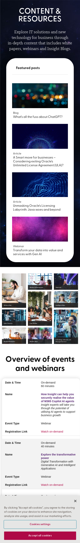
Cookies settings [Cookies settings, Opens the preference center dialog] (40, 524)
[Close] (75, 501)
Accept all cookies (40, 535)
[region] (40, 519)
